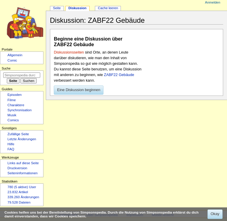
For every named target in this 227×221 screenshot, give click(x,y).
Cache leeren (108, 8)
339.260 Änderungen (23, 197)
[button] (78, 90)
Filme (11, 100)
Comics (13, 120)
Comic (12, 60)
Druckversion (17, 168)
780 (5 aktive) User (21, 187)
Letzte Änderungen (21, 139)
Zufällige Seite (18, 134)
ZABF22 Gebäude (119, 75)
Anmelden (212, 2)
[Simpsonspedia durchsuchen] (21, 75)
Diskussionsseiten (69, 52)
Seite (57, 8)
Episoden (14, 94)
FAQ (10, 149)
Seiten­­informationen (22, 173)
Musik (11, 115)
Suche (6, 68)
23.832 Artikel (17, 192)
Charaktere (15, 105)
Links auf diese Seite (23, 163)
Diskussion (77, 8)
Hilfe (10, 144)
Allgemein (14, 55)
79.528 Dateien (18, 202)
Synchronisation (19, 110)
